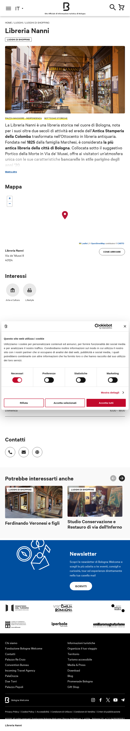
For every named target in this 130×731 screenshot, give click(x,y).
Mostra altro (11, 172)
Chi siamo (11, 643)
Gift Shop (73, 687)
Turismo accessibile (80, 659)
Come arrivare (112, 251)
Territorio (73, 654)
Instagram (93, 700)
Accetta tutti (106, 402)
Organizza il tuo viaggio (82, 648)
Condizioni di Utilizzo (61, 711)
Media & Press (76, 665)
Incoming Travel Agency (20, 670)
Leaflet (83, 243)
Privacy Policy (12, 711)
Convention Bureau (17, 665)
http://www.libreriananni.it (35, 450)
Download (74, 670)
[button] (65, 215)
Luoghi (18, 22)
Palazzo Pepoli (14, 687)
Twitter (108, 700)
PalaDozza (11, 676)
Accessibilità (43, 711)
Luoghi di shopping (37, 22)
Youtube (115, 700)
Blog (70, 676)
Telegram (123, 700)
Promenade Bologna (80, 681)
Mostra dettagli (110, 392)
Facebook (101, 700)
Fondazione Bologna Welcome (23, 648)
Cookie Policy (27, 711)
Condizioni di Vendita (84, 711)
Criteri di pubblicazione (108, 711)
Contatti (10, 654)
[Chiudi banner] (125, 326)
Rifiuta (24, 402)
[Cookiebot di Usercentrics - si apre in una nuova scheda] (97, 326)
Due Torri (11, 681)
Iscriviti (81, 586)
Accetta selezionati (64, 402)
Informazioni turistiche (81, 643)
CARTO (120, 243)
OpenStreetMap (98, 243)
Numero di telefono (8, 450)
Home (8, 22)
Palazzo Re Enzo (15, 659)
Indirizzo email (22, 450)
